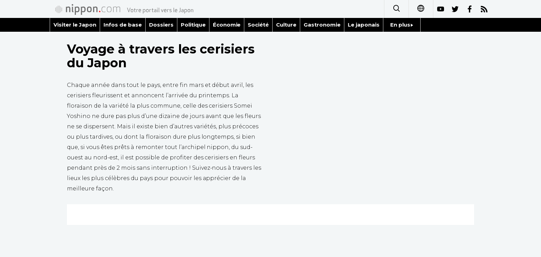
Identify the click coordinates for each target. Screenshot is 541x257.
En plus (401, 24)
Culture (286, 24)
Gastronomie (322, 24)
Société (258, 24)
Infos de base (123, 24)
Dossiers (161, 24)
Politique (193, 24)
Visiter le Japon (74, 24)
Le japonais (364, 24)
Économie (227, 24)
